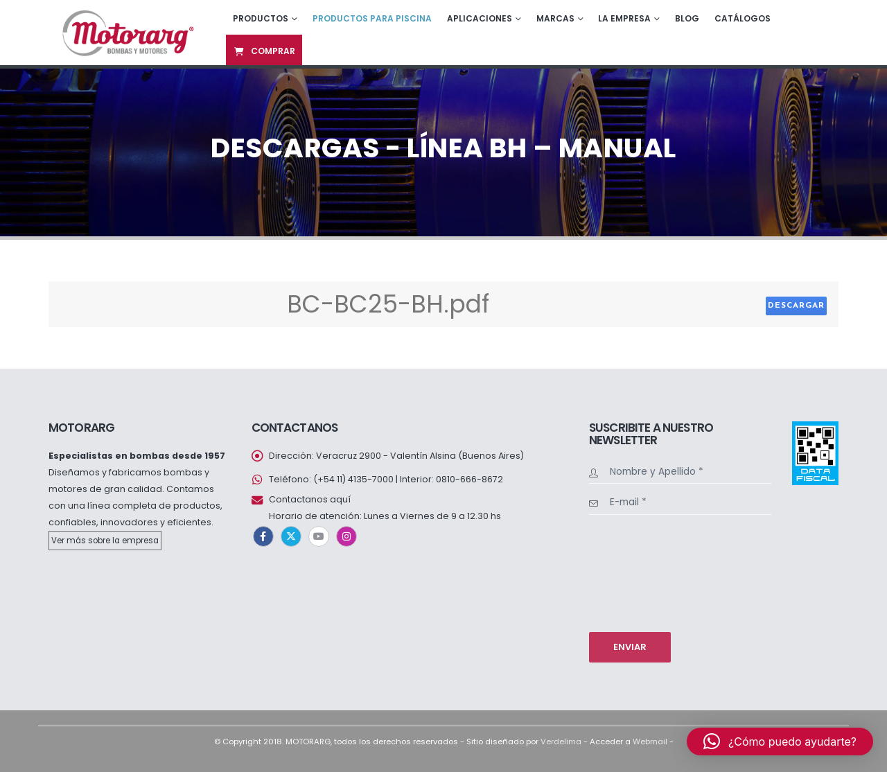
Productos (260, 18)
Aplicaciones (479, 18)
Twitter (291, 536)
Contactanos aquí (310, 499)
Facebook (263, 536)
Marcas (555, 18)
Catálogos (742, 18)
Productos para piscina (372, 18)
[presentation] (646, 572)
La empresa (624, 18)
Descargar (796, 305)
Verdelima (561, 741)
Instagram (346, 536)
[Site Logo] (126, 32)
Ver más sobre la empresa (105, 540)
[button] (780, 741)
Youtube (318, 536)
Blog (687, 18)
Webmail (650, 741)
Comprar (264, 51)
